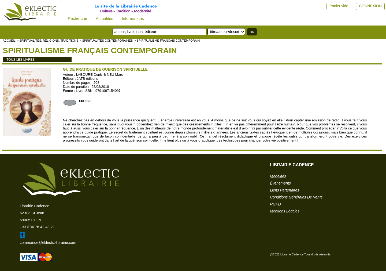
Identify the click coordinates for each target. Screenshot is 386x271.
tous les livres (20, 60)
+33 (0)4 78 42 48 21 (37, 227)
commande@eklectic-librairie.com (48, 242)
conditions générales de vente (296, 197)
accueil (9, 40)
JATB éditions (87, 79)
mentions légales (284, 211)
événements (280, 183)
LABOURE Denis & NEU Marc (99, 75)
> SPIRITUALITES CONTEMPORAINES (106, 40)
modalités (278, 176)
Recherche (77, 18)
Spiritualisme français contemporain (90, 50)
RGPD (275, 204)
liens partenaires (284, 190)
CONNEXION (370, 6)
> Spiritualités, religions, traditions (47, 40)
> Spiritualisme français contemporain (167, 40)
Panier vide (338, 6)
